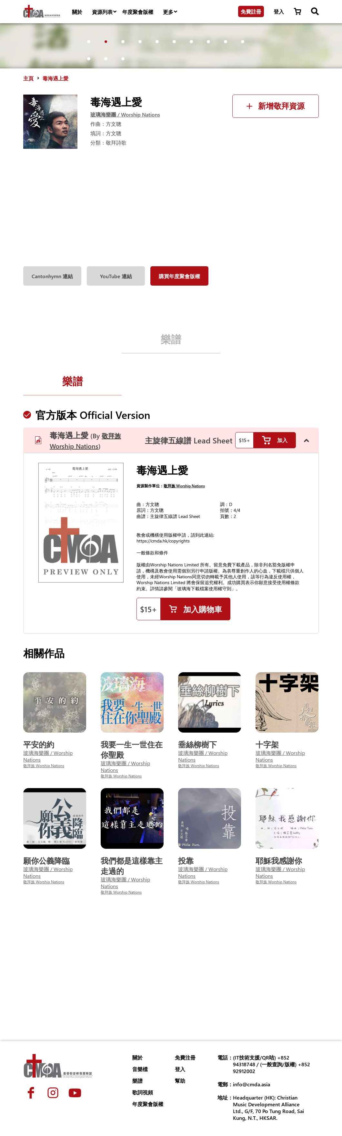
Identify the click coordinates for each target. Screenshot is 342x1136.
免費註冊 (251, 11)
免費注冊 (185, 1057)
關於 (77, 11)
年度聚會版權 (137, 11)
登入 (279, 11)
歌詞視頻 (142, 1092)
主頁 (28, 178)
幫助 (180, 1080)
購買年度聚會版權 (179, 376)
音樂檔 (140, 1069)
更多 (170, 11)
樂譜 (171, 439)
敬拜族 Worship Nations (184, 589)
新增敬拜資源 (275, 206)
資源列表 (104, 11)
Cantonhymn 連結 (52, 376)
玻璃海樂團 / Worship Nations (125, 214)
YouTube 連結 (116, 376)
